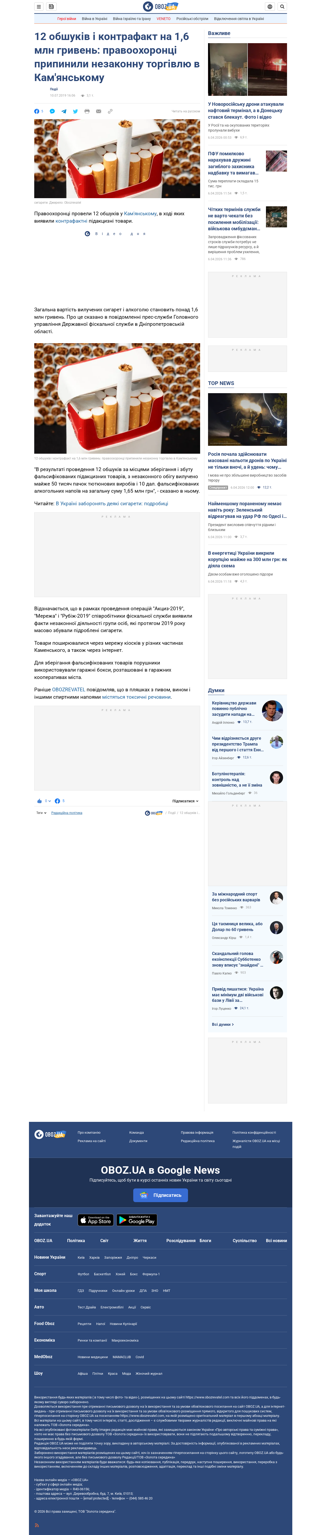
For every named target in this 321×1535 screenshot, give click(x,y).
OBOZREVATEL (68, 690)
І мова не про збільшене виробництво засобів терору (247, 477)
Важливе (219, 33)
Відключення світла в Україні (239, 19)
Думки (216, 690)
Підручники (98, 1291)
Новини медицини (93, 1357)
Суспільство (245, 1240)
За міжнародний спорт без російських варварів (236, 897)
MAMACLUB (122, 1357)
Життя (140, 1240)
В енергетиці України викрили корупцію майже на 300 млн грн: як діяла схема (247, 559)
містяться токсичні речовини (136, 697)
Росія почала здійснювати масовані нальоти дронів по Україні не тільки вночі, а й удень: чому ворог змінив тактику (247, 460)
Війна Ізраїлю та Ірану (132, 19)
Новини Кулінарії (123, 1324)
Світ (104, 1240)
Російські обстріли (192, 19)
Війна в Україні (94, 19)
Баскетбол (102, 1274)
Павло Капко (222, 973)
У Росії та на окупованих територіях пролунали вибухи (238, 127)
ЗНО (154, 1291)
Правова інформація (197, 1132)
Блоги (205, 1240)
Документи (138, 1141)
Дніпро (132, 1257)
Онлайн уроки (123, 1291)
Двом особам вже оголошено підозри (240, 574)
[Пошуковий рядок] (282, 7)
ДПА (143, 1291)
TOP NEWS (221, 383)
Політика (76, 1240)
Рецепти (84, 1324)
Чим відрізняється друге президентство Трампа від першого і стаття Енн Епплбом (236, 744)
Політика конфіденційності (254, 1132)
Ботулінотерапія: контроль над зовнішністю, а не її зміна (237, 779)
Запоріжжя (113, 1257)
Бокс (134, 1274)
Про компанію (89, 1132)
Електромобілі (112, 1307)
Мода (126, 1374)
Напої (100, 1324)
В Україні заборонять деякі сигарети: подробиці (112, 504)
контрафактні (71, 221)
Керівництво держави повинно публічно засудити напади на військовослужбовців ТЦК (234, 709)
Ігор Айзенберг (223, 758)
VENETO (164, 19)
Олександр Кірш (224, 938)
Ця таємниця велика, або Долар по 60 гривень (237, 926)
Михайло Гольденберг (228, 793)
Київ (81, 1257)
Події (54, 89)
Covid (140, 1357)
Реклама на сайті (92, 1141)
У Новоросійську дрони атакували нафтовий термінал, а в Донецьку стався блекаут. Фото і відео (246, 110)
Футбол (83, 1274)
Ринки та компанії (92, 1340)
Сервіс (146, 1307)
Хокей (120, 1274)
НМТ (166, 1291)
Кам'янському (140, 214)
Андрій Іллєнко (223, 722)
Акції (132, 1307)
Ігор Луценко (221, 1009)
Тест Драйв (87, 1307)
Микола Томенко (224, 908)
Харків (94, 1257)
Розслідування (181, 1240)
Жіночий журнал (149, 1374)
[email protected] (95, 1498)
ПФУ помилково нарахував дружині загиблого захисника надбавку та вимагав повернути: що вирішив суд (234, 163)
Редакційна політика (66, 813)
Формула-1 (151, 1274)
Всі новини (276, 1240)
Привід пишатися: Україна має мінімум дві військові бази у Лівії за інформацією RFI (238, 995)
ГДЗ (81, 1291)
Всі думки (221, 1024)
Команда (136, 1132)
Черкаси (149, 1257)
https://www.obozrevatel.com (207, 1397)
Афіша (83, 1374)
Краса (112, 1374)
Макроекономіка (125, 1340)
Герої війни (66, 19)
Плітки (97, 1374)
